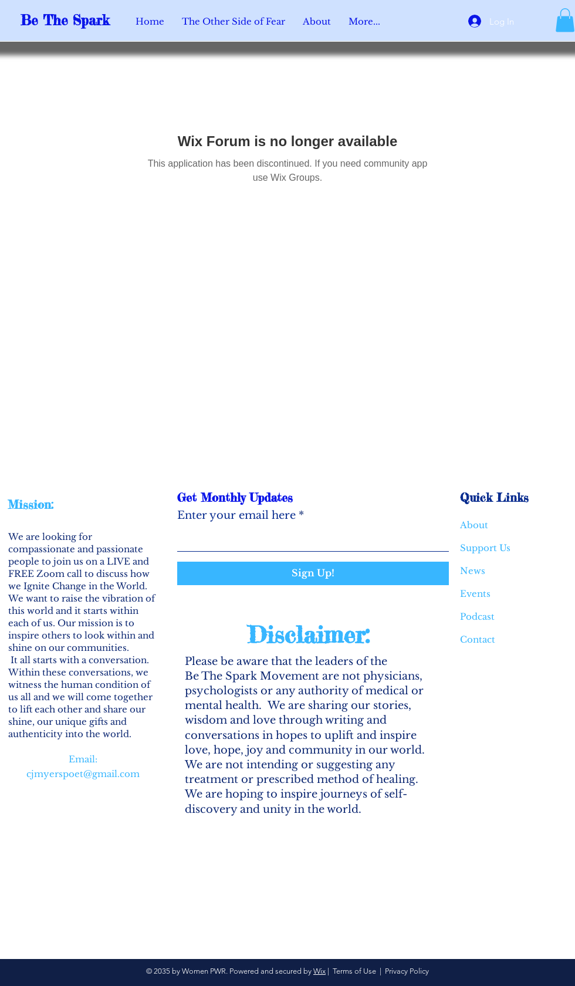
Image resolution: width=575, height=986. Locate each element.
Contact (477, 639)
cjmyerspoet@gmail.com (83, 773)
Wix (319, 971)
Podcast (477, 616)
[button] (565, 20)
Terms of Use (354, 971)
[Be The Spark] (73, 20)
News (472, 570)
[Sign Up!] (313, 573)
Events (475, 593)
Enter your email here (236, 515)
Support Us (485, 547)
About (474, 525)
